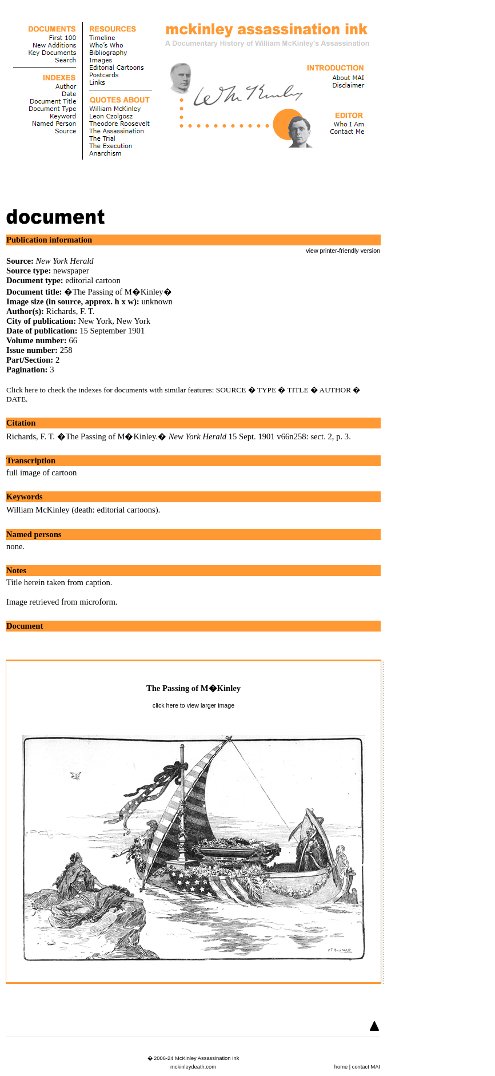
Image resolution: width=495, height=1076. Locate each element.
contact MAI (366, 1067)
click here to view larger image (193, 705)
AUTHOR (336, 390)
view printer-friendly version (343, 250)
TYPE (266, 390)
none (14, 546)
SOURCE (231, 390)
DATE (16, 399)
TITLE (298, 390)
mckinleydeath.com (193, 1067)
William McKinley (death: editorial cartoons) (82, 509)
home (341, 1067)
